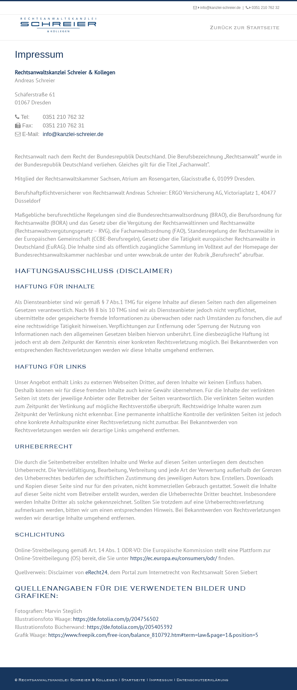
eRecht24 (96, 572)
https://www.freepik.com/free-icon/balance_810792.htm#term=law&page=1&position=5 (153, 634)
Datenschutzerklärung (203, 680)
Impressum (161, 680)
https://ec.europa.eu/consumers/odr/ (173, 558)
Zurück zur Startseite (244, 27)
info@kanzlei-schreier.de (219, 8)
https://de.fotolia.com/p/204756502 (116, 618)
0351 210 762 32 (264, 8)
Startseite (133, 680)
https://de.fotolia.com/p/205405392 (130, 626)
